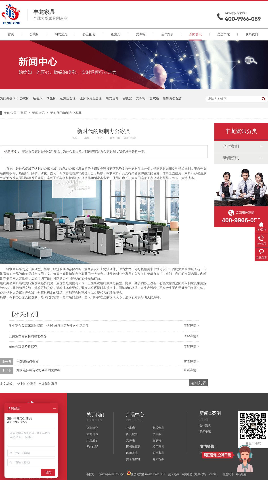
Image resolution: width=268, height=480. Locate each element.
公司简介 (92, 427)
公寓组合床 (68, 98)
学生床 (51, 98)
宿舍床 (37, 98)
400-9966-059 (243, 19)
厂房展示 (92, 440)
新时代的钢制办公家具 (66, 113)
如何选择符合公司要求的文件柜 (38, 370)
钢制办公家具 (26, 383)
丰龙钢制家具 (48, 383)
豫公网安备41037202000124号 (146, 473)
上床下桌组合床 (91, 98)
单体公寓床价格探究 (23, 346)
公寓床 (34, 34)
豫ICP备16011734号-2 (111, 474)
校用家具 (158, 446)
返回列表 (198, 383)
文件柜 (140, 34)
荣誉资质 (92, 434)
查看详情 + (191, 361)
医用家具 (158, 453)
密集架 (115, 34)
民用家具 (132, 453)
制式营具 (61, 34)
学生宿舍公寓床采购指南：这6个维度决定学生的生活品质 (49, 325)
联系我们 (251, 34)
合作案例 (167, 34)
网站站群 (92, 446)
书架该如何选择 (27, 361)
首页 (11, 34)
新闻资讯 (195, 34)
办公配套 (89, 34)
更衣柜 (154, 98)
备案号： (91, 474)
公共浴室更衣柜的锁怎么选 (27, 336)
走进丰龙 (223, 34)
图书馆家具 (133, 446)
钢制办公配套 (172, 98)
